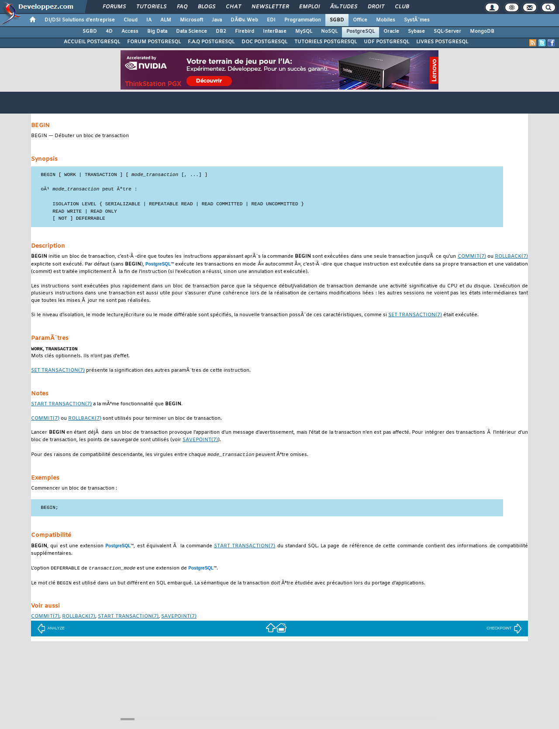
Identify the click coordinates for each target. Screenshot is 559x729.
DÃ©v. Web (244, 20)
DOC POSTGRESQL (264, 42)
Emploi (309, 6)
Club (402, 6)
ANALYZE (51, 631)
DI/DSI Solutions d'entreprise (80, 20)
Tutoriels (151, 6)
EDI (271, 20)
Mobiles (385, 20)
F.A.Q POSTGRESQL (211, 42)
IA (149, 20)
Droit (376, 6)
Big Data (157, 31)
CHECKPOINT (504, 631)
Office (360, 20)
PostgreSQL (360, 31)
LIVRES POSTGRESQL (442, 42)
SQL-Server (447, 31)
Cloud (131, 20)
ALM (165, 20)
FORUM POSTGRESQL (154, 42)
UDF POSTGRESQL (386, 42)
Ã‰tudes (343, 6)
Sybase (416, 31)
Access (129, 31)
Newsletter (270, 6)
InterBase (274, 31)
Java (217, 20)
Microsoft (191, 20)
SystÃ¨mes (417, 20)
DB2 (221, 31)
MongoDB (482, 31)
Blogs (206, 6)
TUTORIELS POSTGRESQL (325, 42)
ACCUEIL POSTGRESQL (92, 42)
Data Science (191, 31)
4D (109, 31)
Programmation (302, 20)
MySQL (303, 31)
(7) (472, 257)
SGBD (337, 20)
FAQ (182, 6)
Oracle (391, 31)
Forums (114, 6)
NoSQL (329, 31)
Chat (233, 6)
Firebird (244, 31)
